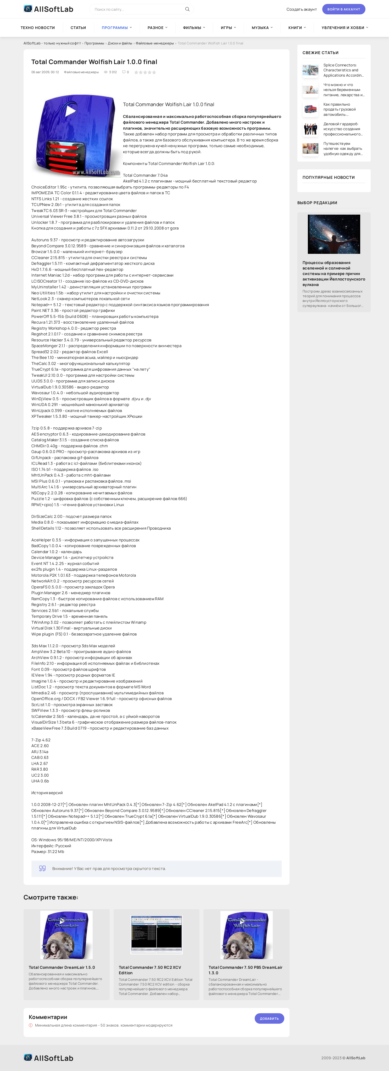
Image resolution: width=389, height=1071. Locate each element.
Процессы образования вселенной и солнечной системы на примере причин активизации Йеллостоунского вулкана (334, 273)
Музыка (260, 27)
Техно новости (38, 27)
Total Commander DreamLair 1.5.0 (62, 967)
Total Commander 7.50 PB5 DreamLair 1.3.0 (245, 970)
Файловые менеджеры (155, 43)
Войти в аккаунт (343, 9)
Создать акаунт (302, 9)
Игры (226, 27)
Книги (295, 27)
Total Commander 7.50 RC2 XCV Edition (150, 970)
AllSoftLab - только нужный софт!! (52, 43)
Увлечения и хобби (343, 27)
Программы (94, 43)
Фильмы (192, 27)
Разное (156, 27)
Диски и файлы (120, 43)
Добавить (269, 1018)
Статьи (78, 27)
